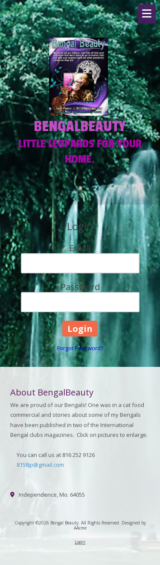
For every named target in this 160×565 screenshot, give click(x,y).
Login (80, 542)
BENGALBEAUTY (80, 126)
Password (80, 287)
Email (80, 248)
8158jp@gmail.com (40, 464)
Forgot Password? (80, 348)
